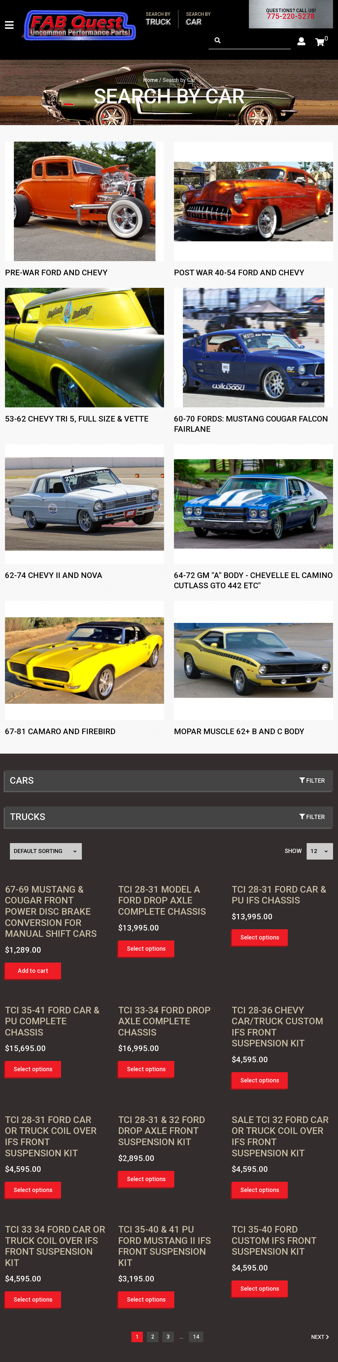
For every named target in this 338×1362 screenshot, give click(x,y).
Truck (158, 19)
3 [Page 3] (168, 1337)
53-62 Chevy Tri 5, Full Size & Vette (77, 419)
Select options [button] (146, 949)
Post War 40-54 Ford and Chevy (239, 273)
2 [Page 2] (152, 1337)
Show (293, 851)
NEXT (320, 1338)
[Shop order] (46, 852)
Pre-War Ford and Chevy (56, 273)
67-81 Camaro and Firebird (60, 732)
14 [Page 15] (196, 1337)
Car (198, 19)
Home (150, 81)
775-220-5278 (291, 16)
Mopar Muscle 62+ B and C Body (239, 732)
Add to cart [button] (33, 971)
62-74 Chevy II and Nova (53, 576)
